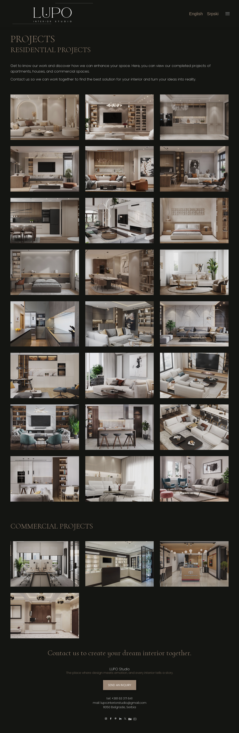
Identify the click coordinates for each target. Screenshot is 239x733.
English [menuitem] (196, 13)
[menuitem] (196, 13)
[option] (106, 719)
